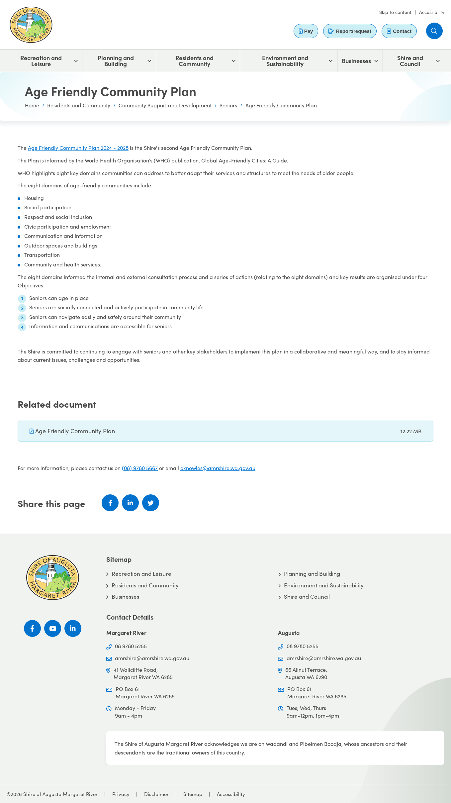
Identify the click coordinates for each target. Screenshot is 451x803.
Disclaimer (156, 794)
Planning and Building (116, 60)
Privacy (121, 794)
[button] (434, 31)
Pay (306, 31)
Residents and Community (194, 60)
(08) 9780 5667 (140, 467)
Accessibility (431, 12)
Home (32, 105)
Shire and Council (410, 60)
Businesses (356, 60)
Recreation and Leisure (41, 60)
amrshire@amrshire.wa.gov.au (152, 657)
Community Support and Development (165, 105)
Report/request (349, 31)
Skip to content (395, 12)
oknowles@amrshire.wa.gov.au (217, 467)
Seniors (228, 105)
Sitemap (192, 794)
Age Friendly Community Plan (281, 105)
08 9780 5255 (131, 646)
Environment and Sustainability (285, 60)
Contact (399, 31)
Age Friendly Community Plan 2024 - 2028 (78, 147)
